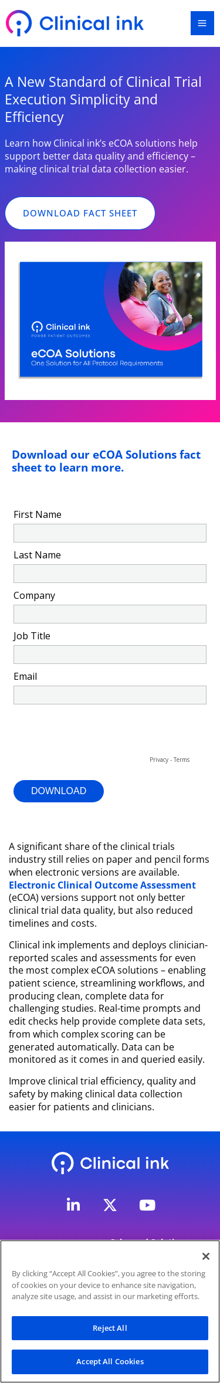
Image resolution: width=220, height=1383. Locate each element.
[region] (110, 1311)
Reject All (110, 1328)
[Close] (206, 1256)
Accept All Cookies (109, 1361)
